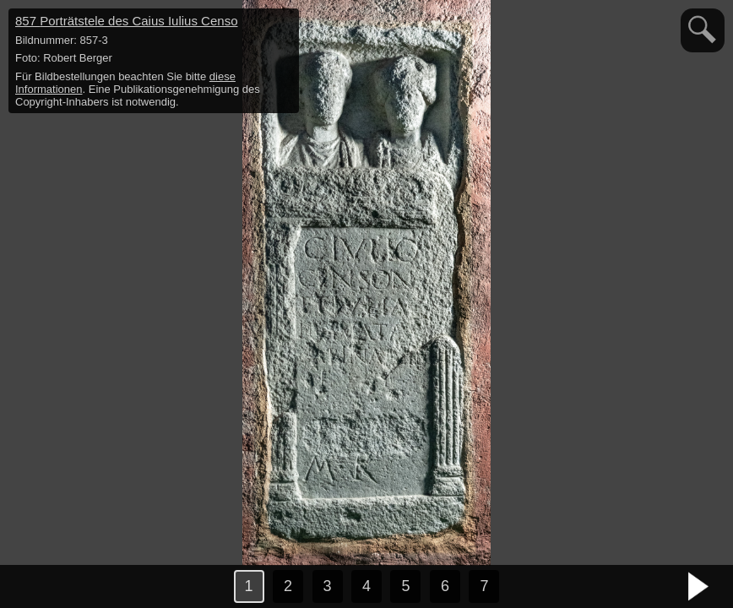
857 (126, 21)
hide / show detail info (284, 23)
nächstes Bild (699, 587)
